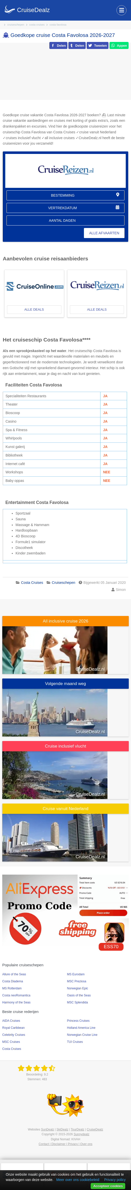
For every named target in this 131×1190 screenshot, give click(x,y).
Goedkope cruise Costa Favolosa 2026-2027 (63, 35)
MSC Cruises (11, 1042)
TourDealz (77, 1129)
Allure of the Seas (14, 974)
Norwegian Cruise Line (82, 1035)
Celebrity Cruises (13, 1035)
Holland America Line (81, 1028)
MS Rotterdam (12, 988)
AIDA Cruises (11, 1021)
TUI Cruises (75, 1042)
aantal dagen (62, 220)
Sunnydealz (81, 1134)
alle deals (34, 309)
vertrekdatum (62, 208)
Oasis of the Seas (79, 995)
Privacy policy (115, 1180)
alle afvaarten (104, 233)
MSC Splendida (77, 1002)
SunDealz (47, 1129)
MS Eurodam (76, 974)
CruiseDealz (95, 1129)
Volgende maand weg (65, 683)
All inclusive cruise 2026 (65, 621)
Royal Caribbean (13, 1028)
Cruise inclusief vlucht (65, 746)
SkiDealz (62, 1129)
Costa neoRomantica (16, 995)
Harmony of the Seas (16, 1002)
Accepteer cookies (108, 1186)
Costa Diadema (12, 981)
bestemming (62, 195)
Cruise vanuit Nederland (65, 808)
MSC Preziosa (76, 981)
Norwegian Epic (77, 988)
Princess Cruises (78, 1021)
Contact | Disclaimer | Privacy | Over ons (65, 1144)
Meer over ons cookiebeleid (77, 1180)
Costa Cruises (11, 1049)
